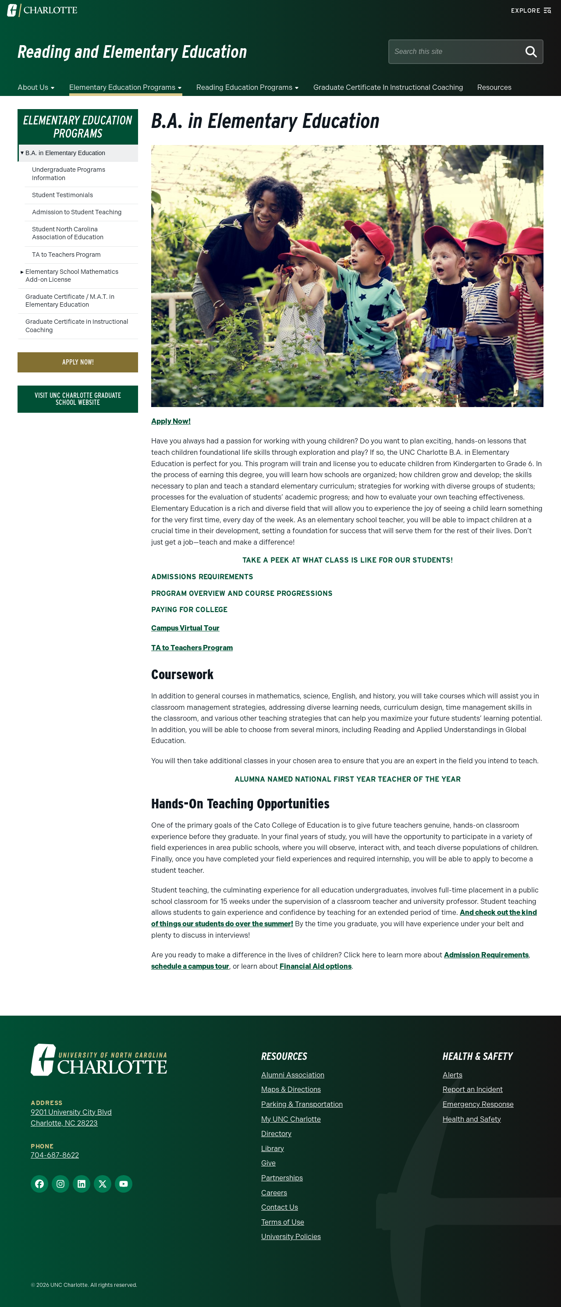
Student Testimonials (62, 195)
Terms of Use (282, 1222)
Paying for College (189, 610)
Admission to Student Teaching (77, 212)
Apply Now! (78, 362)
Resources (494, 87)
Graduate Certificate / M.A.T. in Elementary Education (69, 300)
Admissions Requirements (202, 577)
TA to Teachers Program (66, 255)
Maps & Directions (291, 1089)
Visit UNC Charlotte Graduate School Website (78, 399)
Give (268, 1163)
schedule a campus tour (190, 966)
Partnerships (282, 1178)
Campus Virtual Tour (185, 628)
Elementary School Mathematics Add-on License (71, 275)
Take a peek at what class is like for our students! (347, 560)
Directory (276, 1134)
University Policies (291, 1237)
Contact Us (279, 1207)
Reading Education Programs (244, 87)
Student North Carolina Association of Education (67, 233)
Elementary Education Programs (122, 87)
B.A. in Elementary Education (65, 152)
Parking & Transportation (302, 1104)
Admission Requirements (486, 955)
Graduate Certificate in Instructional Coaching (388, 87)
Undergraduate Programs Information (68, 173)
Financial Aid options (316, 966)
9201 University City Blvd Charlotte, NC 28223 (71, 1118)
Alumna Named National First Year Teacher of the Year (347, 779)
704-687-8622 (55, 1155)
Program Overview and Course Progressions (242, 593)
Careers (274, 1193)
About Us (33, 87)
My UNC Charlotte (291, 1119)
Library (272, 1148)
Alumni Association (292, 1075)
